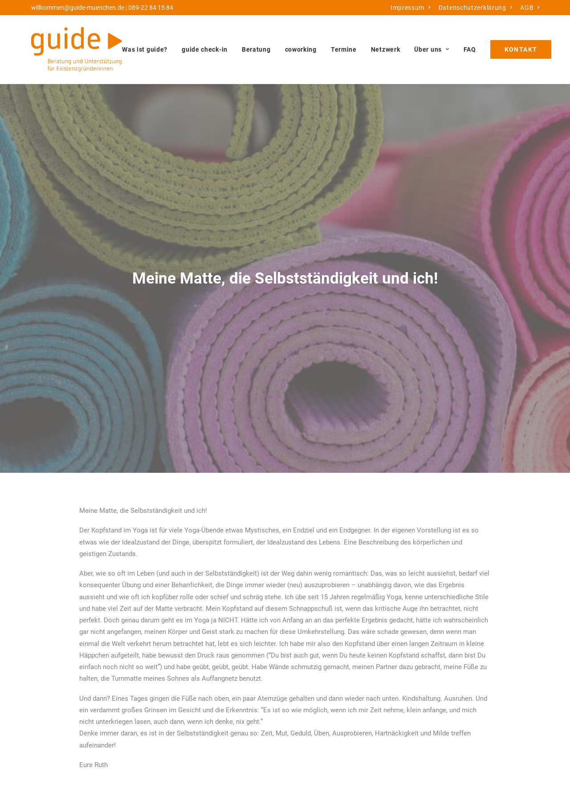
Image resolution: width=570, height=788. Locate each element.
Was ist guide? (144, 49)
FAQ (470, 49)
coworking (301, 49)
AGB (530, 7)
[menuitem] (410, 7)
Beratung (256, 49)
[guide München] (76, 49)
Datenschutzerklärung (476, 7)
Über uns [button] (431, 49)
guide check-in (205, 49)
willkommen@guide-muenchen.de (77, 7)
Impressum (411, 7)
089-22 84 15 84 (150, 7)
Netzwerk (385, 49)
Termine (344, 49)
